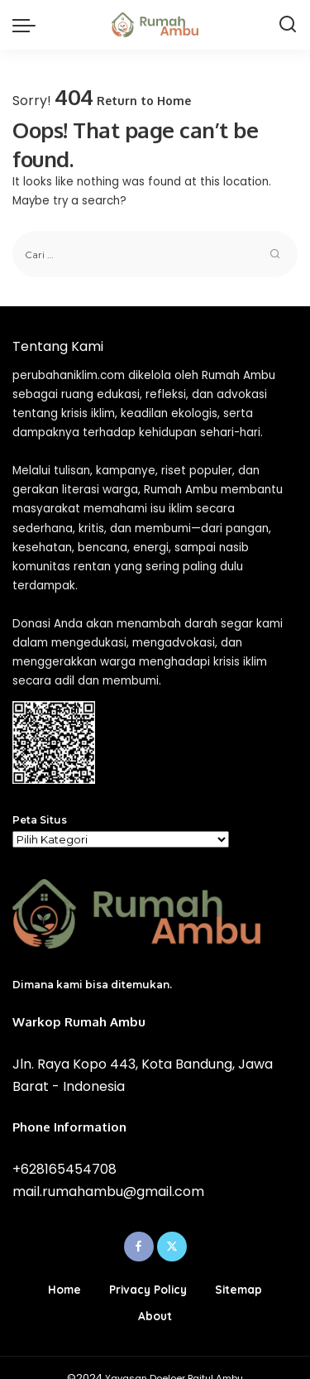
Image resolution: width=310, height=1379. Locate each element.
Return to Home (144, 101)
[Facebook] (139, 1246)
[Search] (288, 25)
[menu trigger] (28, 25)
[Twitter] (172, 1246)
